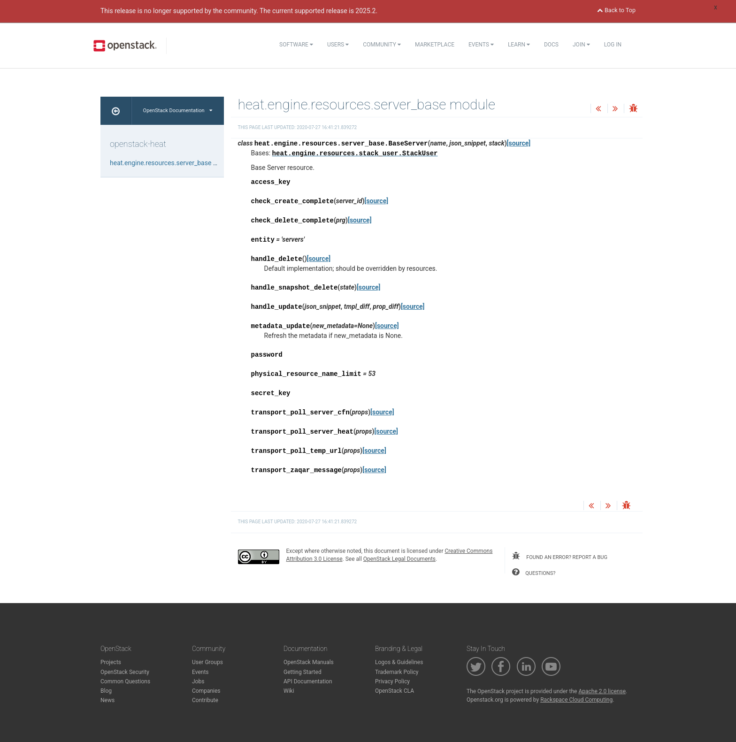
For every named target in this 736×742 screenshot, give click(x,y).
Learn (519, 44)
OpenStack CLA (394, 691)
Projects (110, 662)
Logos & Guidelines (399, 662)
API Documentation (308, 681)
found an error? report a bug (559, 556)
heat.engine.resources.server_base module (172, 163)
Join (581, 44)
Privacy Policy (392, 681)
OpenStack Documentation (177, 110)
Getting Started (303, 672)
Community (382, 44)
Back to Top (616, 10)
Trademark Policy (397, 672)
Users (338, 44)
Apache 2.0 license (602, 691)
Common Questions (125, 681)
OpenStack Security (124, 672)
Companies (206, 691)
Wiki (289, 691)
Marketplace (434, 44)
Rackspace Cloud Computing (576, 699)
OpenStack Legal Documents (399, 559)
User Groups (207, 662)
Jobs (198, 681)
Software (296, 44)
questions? (533, 572)
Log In (612, 44)
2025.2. (366, 11)
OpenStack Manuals (309, 662)
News (107, 700)
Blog (106, 691)
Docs (551, 44)
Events (481, 44)
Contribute (205, 700)
